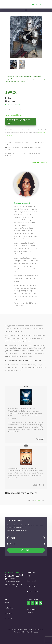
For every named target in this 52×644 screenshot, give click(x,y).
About (7, 603)
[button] (13, 115)
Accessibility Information (22, 632)
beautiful (12, 76)
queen (8, 81)
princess (30, 79)
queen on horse (15, 81)
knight (8, 79)
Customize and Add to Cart (18, 121)
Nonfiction (10, 101)
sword (23, 81)
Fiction (8, 98)
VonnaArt (17, 104)
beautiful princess (21, 76)
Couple (39, 76)
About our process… (39, 162)
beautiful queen (32, 76)
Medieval (13, 79)
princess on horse (38, 79)
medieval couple (22, 79)
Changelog (34, 632)
